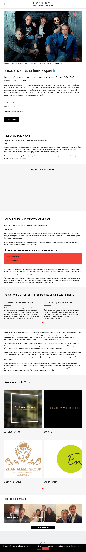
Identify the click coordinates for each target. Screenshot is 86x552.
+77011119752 (10, 102)
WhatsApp (8, 107)
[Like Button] (75, 14)
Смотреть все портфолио (43, 527)
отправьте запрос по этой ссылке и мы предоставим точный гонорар (43, 142)
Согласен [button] (45, 549)
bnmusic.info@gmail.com (14, 112)
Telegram (16, 107)
